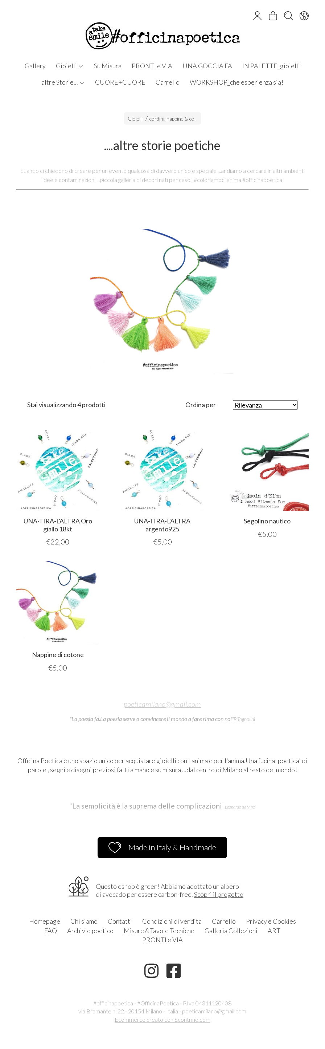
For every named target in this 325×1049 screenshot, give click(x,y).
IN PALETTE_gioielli (271, 66)
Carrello (168, 82)
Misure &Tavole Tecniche (159, 931)
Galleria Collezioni (231, 931)
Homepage (44, 921)
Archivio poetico (90, 931)
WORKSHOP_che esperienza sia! (236, 82)
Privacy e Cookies (271, 921)
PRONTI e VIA (152, 66)
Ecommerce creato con (162, 1019)
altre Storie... (63, 82)
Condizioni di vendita (172, 921)
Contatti (120, 921)
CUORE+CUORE (120, 82)
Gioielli (70, 66)
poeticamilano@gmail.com (162, 704)
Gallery (35, 66)
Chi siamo (84, 921)
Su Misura (108, 66)
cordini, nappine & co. (172, 119)
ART (274, 931)
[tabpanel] (162, 301)
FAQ (50, 931)
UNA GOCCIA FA (207, 66)
